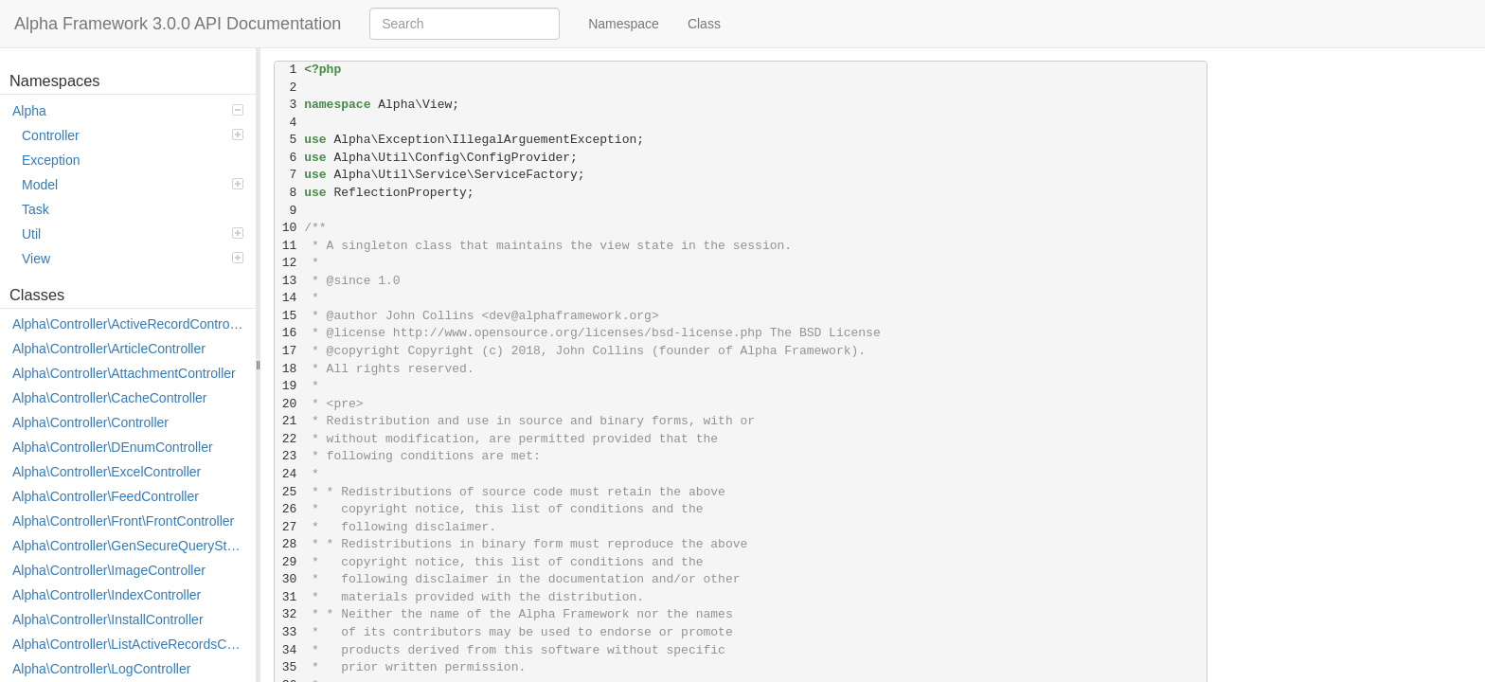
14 (289, 298)
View (132, 258)
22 (289, 439)
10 (289, 228)
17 (289, 351)
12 (289, 263)
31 (289, 597)
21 (289, 421)
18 (289, 369)
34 (289, 650)
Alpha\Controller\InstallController (108, 619)
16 (289, 333)
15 (289, 316)
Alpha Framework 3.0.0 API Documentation (177, 23)
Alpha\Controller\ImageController (109, 570)
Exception (51, 160)
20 (289, 404)
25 (289, 492)
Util (132, 234)
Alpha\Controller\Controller (90, 422)
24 (289, 474)
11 (289, 246)
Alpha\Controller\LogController (101, 668)
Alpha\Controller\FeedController (105, 496)
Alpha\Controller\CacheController (109, 397)
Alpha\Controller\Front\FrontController (123, 521)
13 (289, 281)
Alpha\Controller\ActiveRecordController (129, 324)
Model (132, 184)
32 (289, 614)
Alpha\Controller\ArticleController (109, 348)
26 (289, 509)
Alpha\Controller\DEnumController (112, 447)
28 (289, 544)
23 (289, 456)
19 (289, 386)
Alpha (127, 110)
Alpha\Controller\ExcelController (106, 471)
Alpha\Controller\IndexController (106, 594)
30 (289, 579)
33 (289, 632)
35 (289, 667)
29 (289, 562)
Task (35, 209)
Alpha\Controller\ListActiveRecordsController (129, 644)
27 (289, 527)
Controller (132, 135)
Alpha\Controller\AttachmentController (124, 373)
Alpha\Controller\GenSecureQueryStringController (129, 545)
